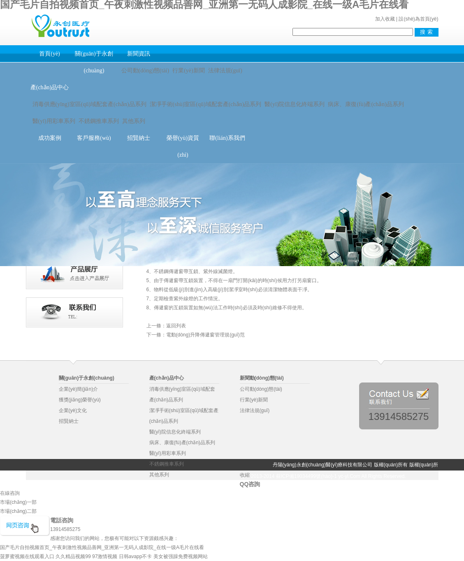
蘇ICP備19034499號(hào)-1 (306, 476)
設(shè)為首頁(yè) (418, 19)
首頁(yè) (49, 54)
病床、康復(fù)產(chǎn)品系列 (182, 442)
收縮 (245, 475)
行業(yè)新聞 (188, 70)
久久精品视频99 (73, 556)
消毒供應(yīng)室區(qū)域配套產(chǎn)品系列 (89, 104)
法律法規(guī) (225, 70)
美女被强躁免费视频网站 (180, 556)
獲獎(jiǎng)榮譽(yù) (80, 400)
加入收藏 (385, 19)
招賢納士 (138, 138)
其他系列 (133, 121)
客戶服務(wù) (94, 138)
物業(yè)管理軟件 (126, 488)
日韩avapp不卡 (135, 556)
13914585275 (399, 416)
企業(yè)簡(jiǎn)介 (78, 389)
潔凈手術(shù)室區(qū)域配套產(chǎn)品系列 (206, 104)
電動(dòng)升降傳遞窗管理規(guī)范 (205, 335)
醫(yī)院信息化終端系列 (294, 104)
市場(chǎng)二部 (18, 511)
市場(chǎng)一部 (18, 502)
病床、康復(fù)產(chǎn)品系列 (366, 104)
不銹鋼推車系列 (99, 121)
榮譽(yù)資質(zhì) (183, 146)
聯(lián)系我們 (227, 138)
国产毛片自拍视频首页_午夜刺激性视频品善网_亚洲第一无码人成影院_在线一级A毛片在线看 (102, 547)
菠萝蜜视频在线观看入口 (27, 556)
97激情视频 (104, 556)
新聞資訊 (138, 54)
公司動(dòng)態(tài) (145, 70)
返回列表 (176, 326)
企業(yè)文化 (73, 410)
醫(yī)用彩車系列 (53, 121)
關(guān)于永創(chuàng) (94, 62)
